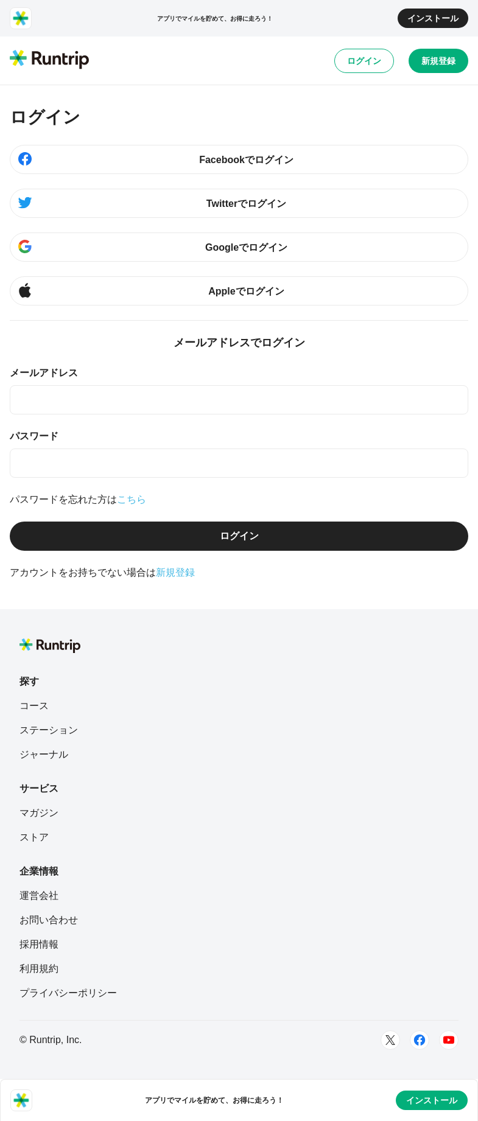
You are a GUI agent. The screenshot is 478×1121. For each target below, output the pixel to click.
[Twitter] (390, 1040)
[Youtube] (449, 1040)
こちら (131, 499)
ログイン (364, 61)
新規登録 (438, 61)
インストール (433, 18)
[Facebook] (419, 1040)
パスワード (34, 436)
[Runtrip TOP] (49, 60)
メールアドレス (44, 373)
